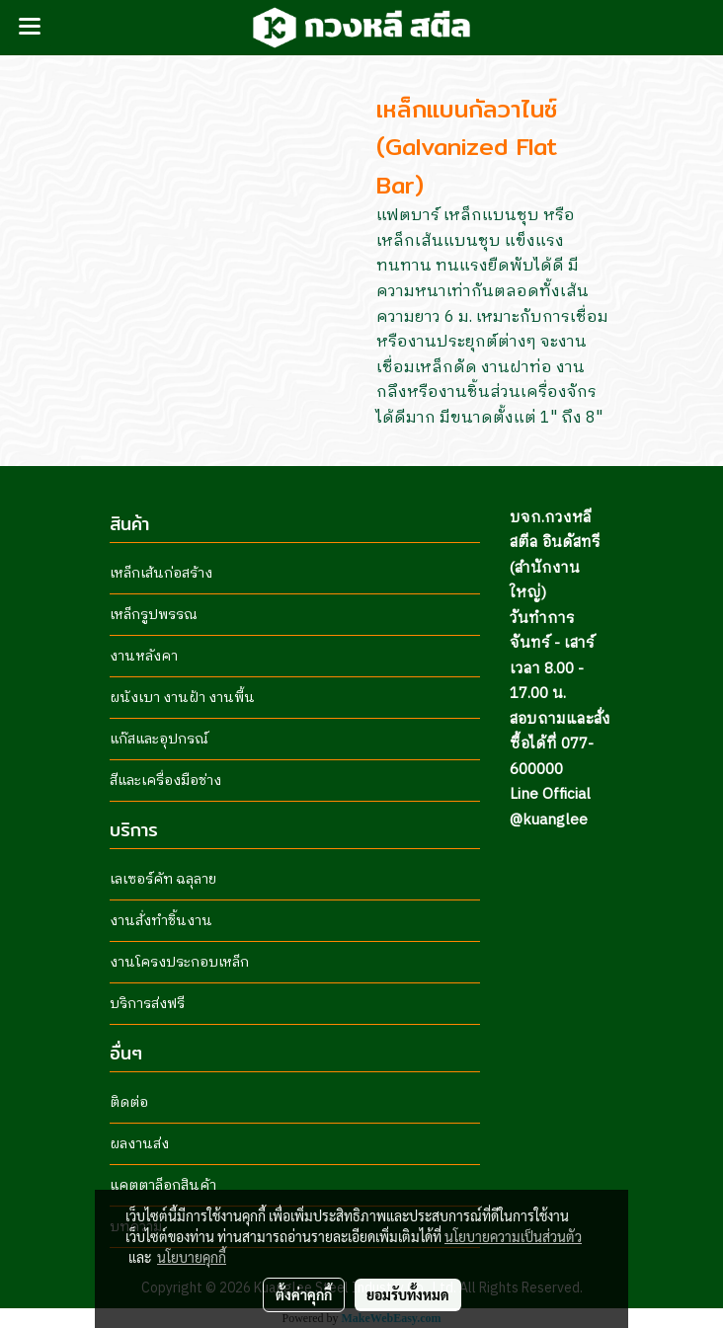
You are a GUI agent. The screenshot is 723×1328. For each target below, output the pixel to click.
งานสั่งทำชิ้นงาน (161, 920)
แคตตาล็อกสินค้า (163, 1185)
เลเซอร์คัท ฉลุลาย (163, 879)
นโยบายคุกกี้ (191, 1257)
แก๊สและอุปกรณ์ (159, 739)
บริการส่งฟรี (147, 1003)
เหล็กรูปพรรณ (154, 614)
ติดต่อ (129, 1102)
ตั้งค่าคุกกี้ (304, 1294)
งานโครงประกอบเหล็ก (179, 962)
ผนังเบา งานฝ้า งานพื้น (182, 697)
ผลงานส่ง (139, 1144)
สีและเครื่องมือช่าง (165, 780)
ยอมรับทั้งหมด (407, 1294)
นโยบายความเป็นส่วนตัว (513, 1236)
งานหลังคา (144, 656)
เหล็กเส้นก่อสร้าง (161, 573)
